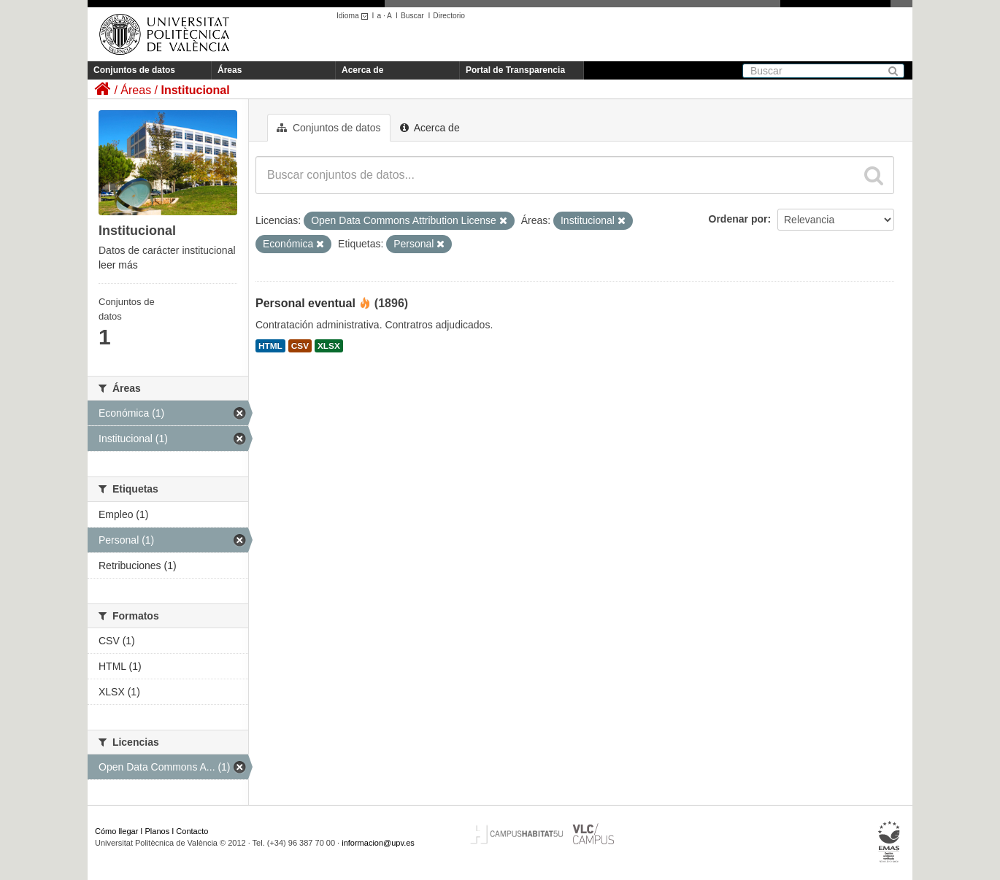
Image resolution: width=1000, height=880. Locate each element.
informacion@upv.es (378, 842)
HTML (270, 346)
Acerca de (362, 70)
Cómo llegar (116, 831)
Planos (157, 831)
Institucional (195, 90)
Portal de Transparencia (515, 70)
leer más (118, 265)
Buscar (412, 16)
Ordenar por (738, 219)
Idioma (354, 16)
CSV (300, 346)
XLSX (329, 346)
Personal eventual (305, 303)
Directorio (449, 16)
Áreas (230, 70)
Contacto (192, 831)
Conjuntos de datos (134, 70)
